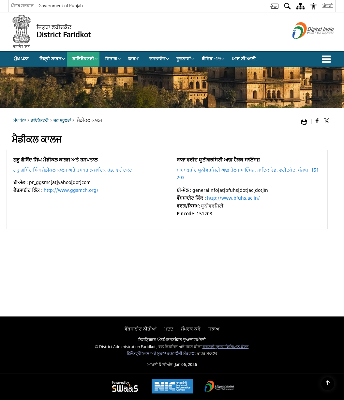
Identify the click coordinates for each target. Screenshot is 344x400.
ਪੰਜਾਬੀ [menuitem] (327, 6)
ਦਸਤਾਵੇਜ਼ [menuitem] (159, 58)
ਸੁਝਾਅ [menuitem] (213, 329)
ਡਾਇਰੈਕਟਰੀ (40, 120)
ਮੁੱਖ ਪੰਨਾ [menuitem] (21, 58)
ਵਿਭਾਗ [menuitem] (113, 58)
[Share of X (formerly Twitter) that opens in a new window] (326, 121)
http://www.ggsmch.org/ (71, 190)
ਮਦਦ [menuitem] (168, 329)
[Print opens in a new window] (305, 121)
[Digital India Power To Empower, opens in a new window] (219, 387)
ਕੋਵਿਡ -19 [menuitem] (213, 58)
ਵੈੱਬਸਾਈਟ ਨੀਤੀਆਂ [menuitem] (141, 329)
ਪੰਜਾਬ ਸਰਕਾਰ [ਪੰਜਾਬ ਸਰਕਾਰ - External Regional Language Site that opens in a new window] (22, 6)
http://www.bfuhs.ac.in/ (233, 198)
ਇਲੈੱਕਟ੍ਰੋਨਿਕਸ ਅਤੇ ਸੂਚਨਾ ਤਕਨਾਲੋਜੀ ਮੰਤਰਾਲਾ (161, 353)
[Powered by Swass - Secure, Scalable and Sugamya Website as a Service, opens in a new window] (125, 387)
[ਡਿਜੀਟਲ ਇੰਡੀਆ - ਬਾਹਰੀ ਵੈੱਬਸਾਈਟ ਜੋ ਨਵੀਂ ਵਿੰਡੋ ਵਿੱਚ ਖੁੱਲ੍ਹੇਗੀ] (305, 44)
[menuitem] (274, 6)
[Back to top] (327, 383)
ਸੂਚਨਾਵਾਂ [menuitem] (185, 58)
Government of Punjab (60, 6)
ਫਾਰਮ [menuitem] (133, 58)
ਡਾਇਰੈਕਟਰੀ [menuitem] (85, 58)
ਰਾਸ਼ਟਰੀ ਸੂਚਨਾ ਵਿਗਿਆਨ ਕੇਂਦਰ (225, 347)
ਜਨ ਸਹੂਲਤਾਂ (62, 120)
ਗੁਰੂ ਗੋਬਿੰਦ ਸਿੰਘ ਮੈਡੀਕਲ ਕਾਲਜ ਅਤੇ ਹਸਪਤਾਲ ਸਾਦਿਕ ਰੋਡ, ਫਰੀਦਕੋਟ (72, 170)
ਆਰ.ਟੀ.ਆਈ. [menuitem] (244, 58)
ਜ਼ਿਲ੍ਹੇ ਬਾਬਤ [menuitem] (52, 58)
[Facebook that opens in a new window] (317, 121)
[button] (328, 59)
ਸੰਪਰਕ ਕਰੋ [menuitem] (191, 329)
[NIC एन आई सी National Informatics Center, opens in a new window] (172, 387)
